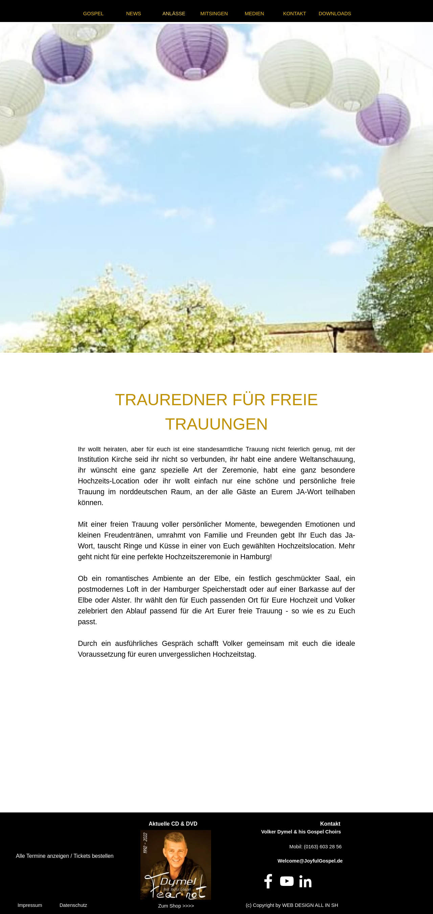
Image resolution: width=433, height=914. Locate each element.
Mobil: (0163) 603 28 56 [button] (315, 846)
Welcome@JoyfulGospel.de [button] (310, 861)
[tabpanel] (216, 188)
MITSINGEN (214, 13)
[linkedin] (305, 881)
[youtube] (286, 881)
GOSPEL (93, 13)
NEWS (133, 13)
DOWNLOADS (335, 13)
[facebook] (268, 881)
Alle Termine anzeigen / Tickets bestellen (65, 856)
